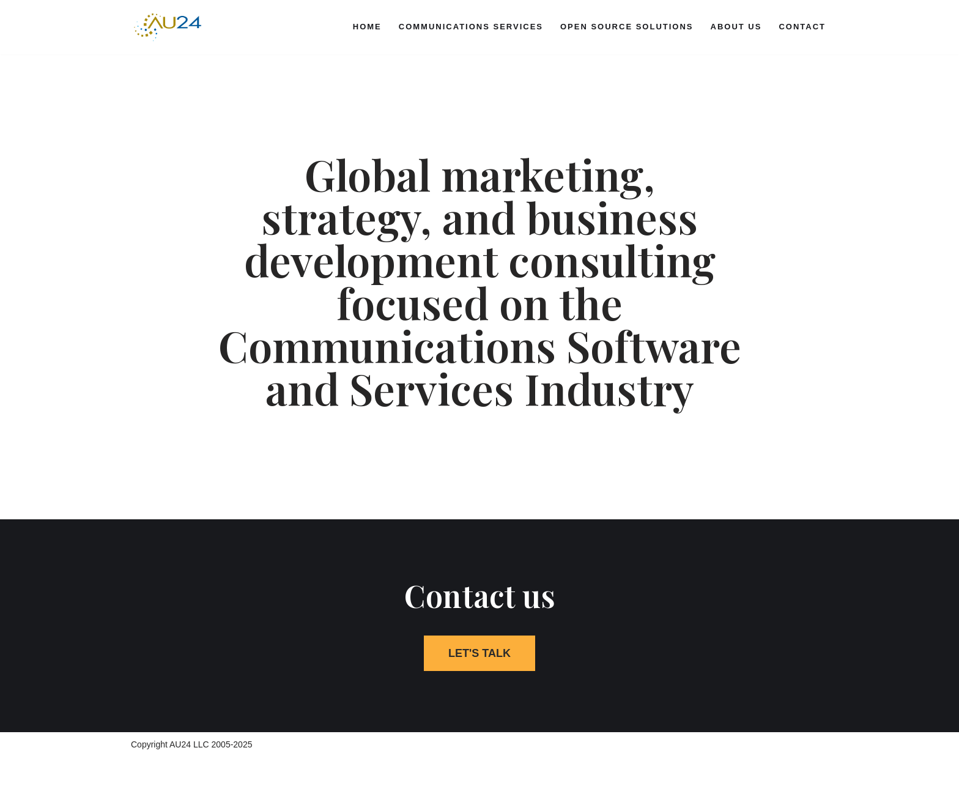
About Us (736, 26)
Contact (802, 26)
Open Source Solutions (627, 26)
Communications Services (471, 26)
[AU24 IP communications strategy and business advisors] (167, 27)
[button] (479, 653)
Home (367, 26)
